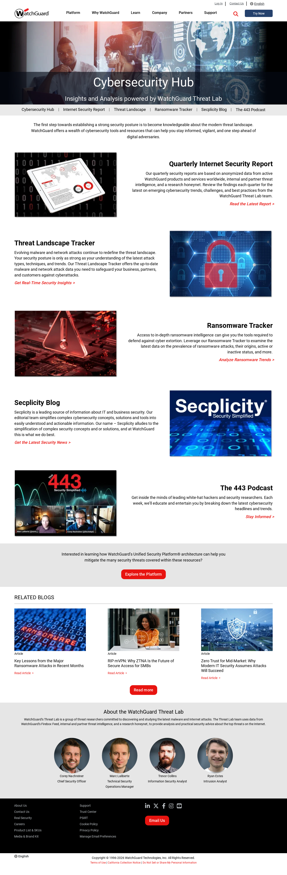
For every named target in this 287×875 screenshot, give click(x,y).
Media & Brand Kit (26, 836)
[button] (235, 13)
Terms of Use (98, 862)
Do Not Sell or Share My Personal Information (170, 862)
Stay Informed (258, 516)
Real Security (23, 818)
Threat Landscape (130, 109)
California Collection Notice (124, 862)
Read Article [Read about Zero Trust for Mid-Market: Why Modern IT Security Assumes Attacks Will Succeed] (209, 678)
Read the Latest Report (250, 203)
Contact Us (237, 3)
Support (85, 805)
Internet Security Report (84, 109)
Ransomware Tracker (173, 109)
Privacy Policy (89, 830)
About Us (20, 805)
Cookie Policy (89, 824)
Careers (19, 824)
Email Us (157, 820)
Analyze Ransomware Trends (245, 359)
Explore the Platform (143, 574)
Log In (219, 3)
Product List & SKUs (28, 830)
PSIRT (84, 818)
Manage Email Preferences (98, 836)
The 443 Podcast (250, 109)
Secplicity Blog (214, 109)
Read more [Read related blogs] (143, 690)
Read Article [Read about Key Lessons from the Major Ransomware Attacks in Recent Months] (22, 673)
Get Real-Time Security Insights (42, 282)
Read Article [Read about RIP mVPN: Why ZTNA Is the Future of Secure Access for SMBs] (116, 673)
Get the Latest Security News (40, 442)
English (259, 4)
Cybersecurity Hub (38, 109)
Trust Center (88, 811)
